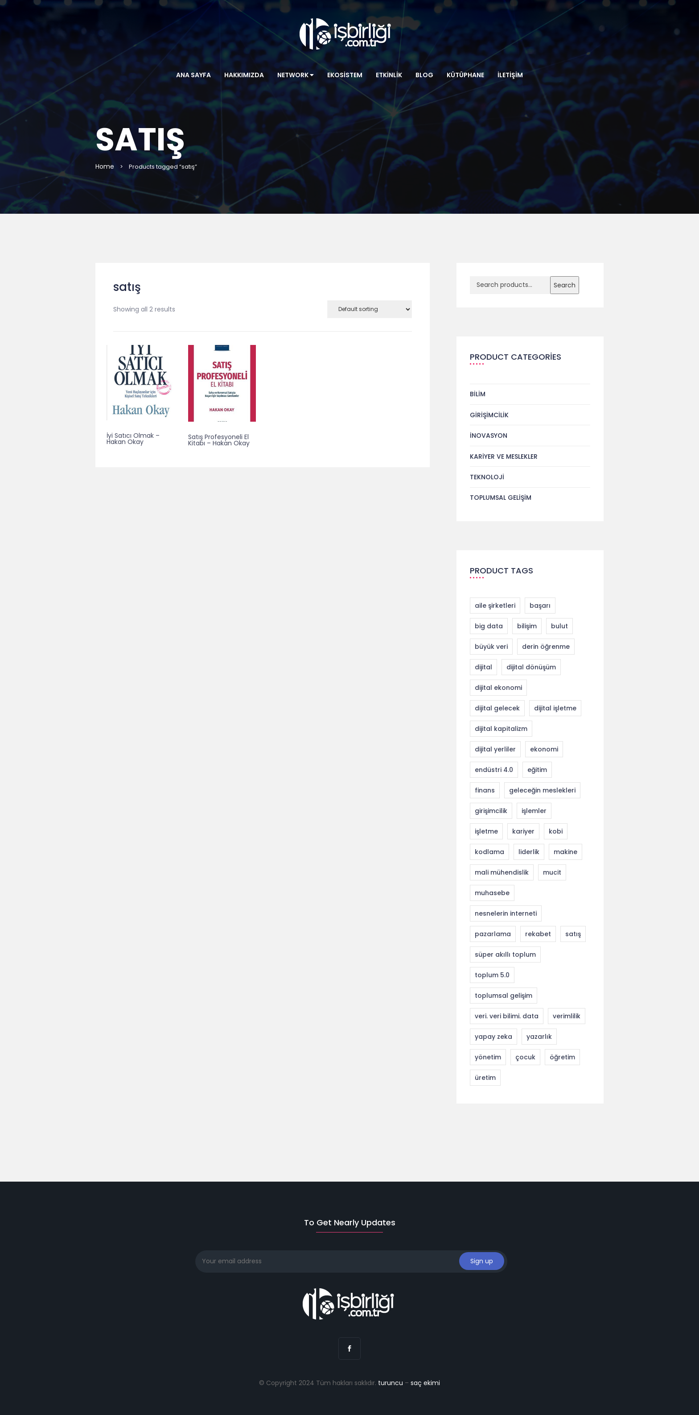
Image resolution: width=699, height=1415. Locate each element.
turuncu (390, 1382)
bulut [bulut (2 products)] (559, 626)
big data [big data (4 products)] (489, 626)
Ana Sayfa (193, 75)
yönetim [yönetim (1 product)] (488, 1057)
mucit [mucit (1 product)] (552, 872)
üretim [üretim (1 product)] (485, 1077)
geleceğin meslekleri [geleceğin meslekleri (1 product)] (542, 790)
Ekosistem (344, 75)
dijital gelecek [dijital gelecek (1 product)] (497, 708)
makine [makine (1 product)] (565, 851)
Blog (424, 75)
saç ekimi (425, 1382)
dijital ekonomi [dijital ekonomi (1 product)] (498, 687)
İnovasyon (488, 435)
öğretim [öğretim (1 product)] (562, 1057)
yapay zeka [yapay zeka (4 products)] (493, 1036)
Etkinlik (389, 75)
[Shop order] (369, 309)
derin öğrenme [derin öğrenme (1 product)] (546, 646)
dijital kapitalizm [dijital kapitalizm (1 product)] (501, 728)
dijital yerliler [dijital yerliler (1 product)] (495, 749)
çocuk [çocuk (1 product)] (525, 1057)
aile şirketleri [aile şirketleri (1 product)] (495, 605)
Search (565, 285)
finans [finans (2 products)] (485, 790)
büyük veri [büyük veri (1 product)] (491, 646)
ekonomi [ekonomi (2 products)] (544, 749)
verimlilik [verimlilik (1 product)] (566, 1016)
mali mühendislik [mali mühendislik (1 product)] (502, 872)
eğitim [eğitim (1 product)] (537, 769)
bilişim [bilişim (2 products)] (527, 626)
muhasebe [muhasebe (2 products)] (492, 892)
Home (104, 166)
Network (295, 75)
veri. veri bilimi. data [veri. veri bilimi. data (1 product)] (507, 1016)
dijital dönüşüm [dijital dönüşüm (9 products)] (531, 667)
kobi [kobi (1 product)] (556, 831)
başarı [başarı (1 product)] (540, 605)
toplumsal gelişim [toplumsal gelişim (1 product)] (503, 995)
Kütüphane (465, 75)
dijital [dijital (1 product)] (483, 667)
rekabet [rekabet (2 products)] (538, 934)
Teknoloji (487, 477)
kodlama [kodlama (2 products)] (489, 851)
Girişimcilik (489, 415)
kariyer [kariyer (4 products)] (523, 831)
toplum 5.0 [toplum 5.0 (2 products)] (492, 975)
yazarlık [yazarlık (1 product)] (539, 1036)
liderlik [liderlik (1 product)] (528, 851)
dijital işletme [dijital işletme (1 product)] (555, 708)
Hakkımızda (244, 75)
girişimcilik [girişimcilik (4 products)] (491, 810)
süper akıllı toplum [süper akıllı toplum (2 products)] (505, 954)
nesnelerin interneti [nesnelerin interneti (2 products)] (506, 913)
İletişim (510, 75)
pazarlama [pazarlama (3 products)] (493, 934)
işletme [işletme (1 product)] (486, 831)
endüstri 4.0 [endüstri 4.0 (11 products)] (494, 769)
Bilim (477, 394)
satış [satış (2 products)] (573, 934)
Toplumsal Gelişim (500, 497)
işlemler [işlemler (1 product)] (534, 810)
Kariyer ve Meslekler (504, 456)
